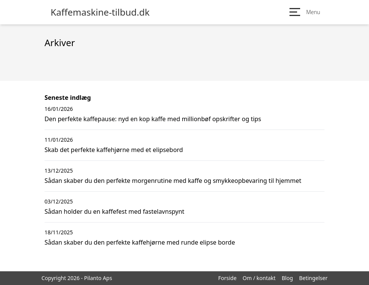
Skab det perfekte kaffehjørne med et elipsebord (114, 150)
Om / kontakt (259, 278)
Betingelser (313, 278)
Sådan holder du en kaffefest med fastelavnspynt (114, 211)
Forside (227, 278)
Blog (287, 278)
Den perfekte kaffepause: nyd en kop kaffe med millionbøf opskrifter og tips (153, 119)
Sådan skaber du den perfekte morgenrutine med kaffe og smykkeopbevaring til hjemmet (173, 180)
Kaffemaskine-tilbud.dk (100, 12)
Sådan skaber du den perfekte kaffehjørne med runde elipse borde (140, 242)
